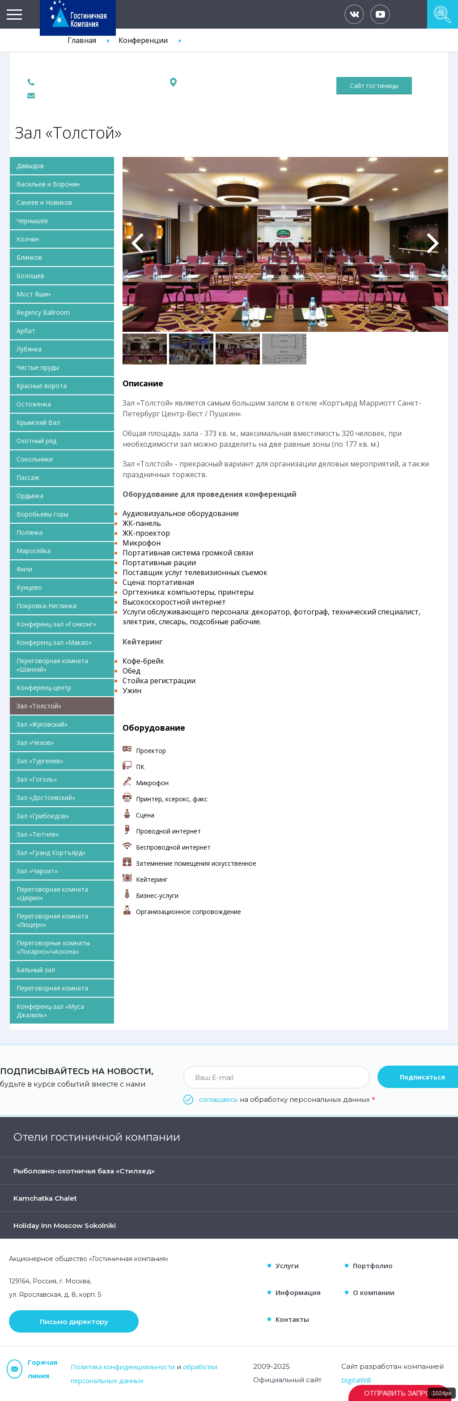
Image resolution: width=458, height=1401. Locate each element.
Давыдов (30, 165)
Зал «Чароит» (37, 871)
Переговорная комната (52, 988)
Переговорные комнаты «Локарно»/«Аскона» (53, 947)
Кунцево (29, 587)
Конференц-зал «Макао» (54, 642)
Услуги (287, 1265)
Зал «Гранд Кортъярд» (51, 852)
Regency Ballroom (43, 312)
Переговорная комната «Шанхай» (52, 664)
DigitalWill (356, 1380)
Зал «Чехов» (35, 742)
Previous (137, 243)
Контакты (292, 1319)
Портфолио (373, 1265)
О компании (373, 1292)
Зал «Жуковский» (42, 724)
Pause (129, 167)
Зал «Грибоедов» (43, 816)
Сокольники (35, 459)
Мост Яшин (34, 294)
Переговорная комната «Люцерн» (52, 920)
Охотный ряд (36, 440)
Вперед (433, 243)
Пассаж (28, 477)
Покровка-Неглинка (46, 605)
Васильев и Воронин (48, 184)
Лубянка (29, 349)
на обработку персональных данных (287, 1099)
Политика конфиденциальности (123, 1366)
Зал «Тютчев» (38, 834)
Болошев (30, 275)
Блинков (29, 257)
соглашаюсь (218, 1099)
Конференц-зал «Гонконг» (56, 624)
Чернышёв (32, 220)
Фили (24, 569)
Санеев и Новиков (44, 202)
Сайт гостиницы (374, 85)
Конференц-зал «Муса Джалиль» (50, 1010)
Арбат (26, 330)
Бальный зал (36, 969)
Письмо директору (74, 1321)
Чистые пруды (38, 367)
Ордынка (30, 495)
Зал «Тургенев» (40, 761)
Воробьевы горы (42, 514)
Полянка (29, 532)
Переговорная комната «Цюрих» (52, 893)
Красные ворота (42, 385)
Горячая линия (32, 1369)
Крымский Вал (38, 422)
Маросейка (34, 550)
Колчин (28, 239)
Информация (298, 1292)
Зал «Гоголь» (37, 779)
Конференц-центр (44, 687)
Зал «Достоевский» (46, 797)
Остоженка (34, 404)
